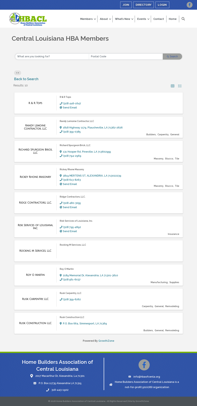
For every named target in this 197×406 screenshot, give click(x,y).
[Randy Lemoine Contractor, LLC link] (35, 127)
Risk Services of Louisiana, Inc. (76, 221)
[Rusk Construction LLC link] (35, 323)
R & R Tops (65, 97)
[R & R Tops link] (35, 103)
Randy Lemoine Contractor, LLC (77, 121)
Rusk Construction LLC (72, 317)
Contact (158, 18)
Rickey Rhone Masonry (72, 169)
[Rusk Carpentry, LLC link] (35, 299)
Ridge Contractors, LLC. (72, 196)
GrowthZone (106, 340)
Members (86, 18)
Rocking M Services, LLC (73, 245)
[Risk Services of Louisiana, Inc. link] (35, 227)
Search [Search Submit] (172, 56)
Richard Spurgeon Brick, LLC (75, 145)
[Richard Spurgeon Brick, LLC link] (35, 151)
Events (141, 18)
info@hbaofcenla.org (146, 376)
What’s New (122, 18)
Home (173, 18)
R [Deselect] (17, 73)
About (104, 18)
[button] (172, 86)
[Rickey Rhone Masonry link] (35, 177)
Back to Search (26, 79)
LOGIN (162, 4)
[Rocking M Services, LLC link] (35, 250)
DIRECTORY (144, 4)
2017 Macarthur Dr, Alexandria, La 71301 (60, 375)
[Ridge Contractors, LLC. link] (35, 202)
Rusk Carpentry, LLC (70, 293)
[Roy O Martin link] (35, 275)
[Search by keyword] (52, 57)
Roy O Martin (67, 269)
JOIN (126, 4)
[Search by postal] (126, 57)
